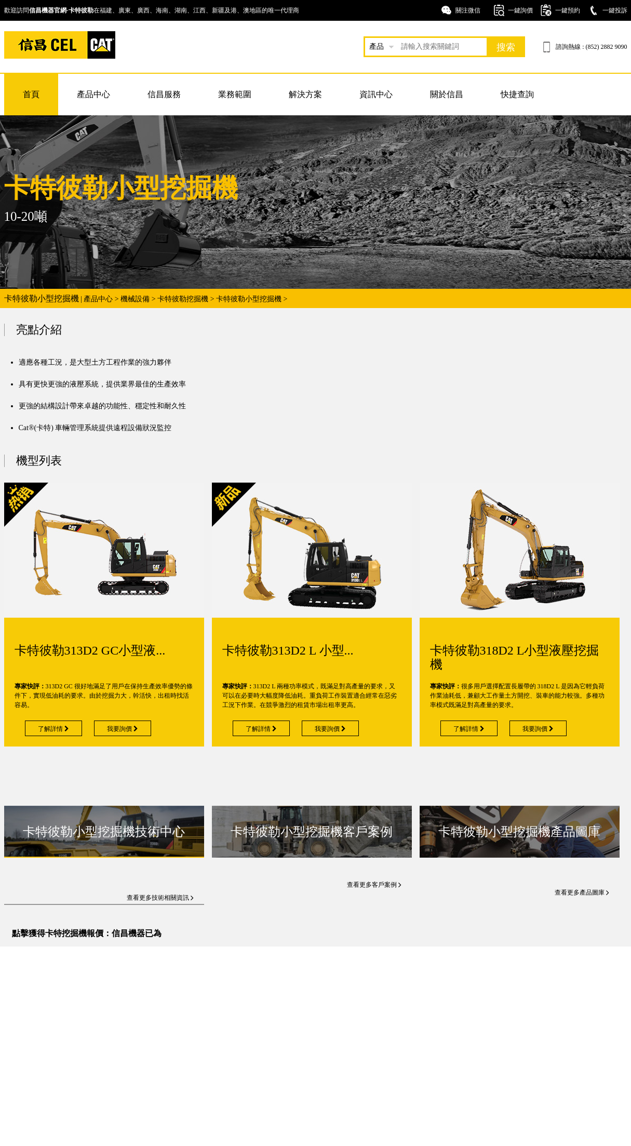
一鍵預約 (567, 10)
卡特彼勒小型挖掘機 (248, 299)
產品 (376, 46)
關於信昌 (446, 94)
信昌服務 (164, 94)
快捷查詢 (517, 94)
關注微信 (467, 10)
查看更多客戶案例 (374, 884)
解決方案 (305, 94)
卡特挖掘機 (59, 45)
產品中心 (93, 94)
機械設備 (135, 299)
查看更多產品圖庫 (582, 892)
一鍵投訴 (614, 10)
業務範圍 (234, 94)
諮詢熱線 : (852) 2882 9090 (591, 46)
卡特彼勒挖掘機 (182, 299)
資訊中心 (376, 94)
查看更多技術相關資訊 (160, 897)
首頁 (31, 94)
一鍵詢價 (520, 10)
